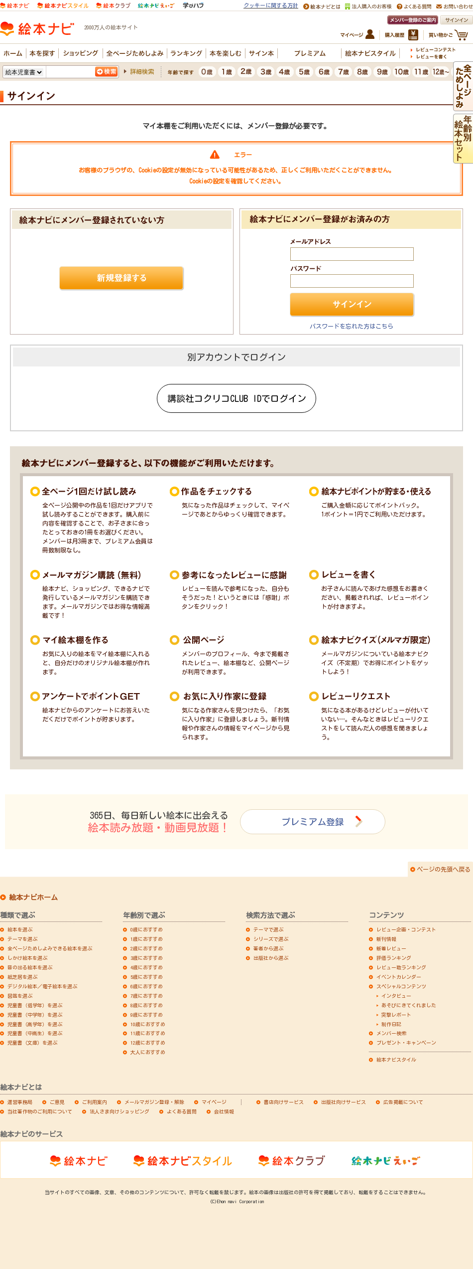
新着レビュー (391, 948)
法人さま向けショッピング (119, 1111)
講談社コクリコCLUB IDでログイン (236, 398)
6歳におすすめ (146, 986)
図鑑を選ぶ (19, 995)
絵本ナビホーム (33, 897)
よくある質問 (182, 1111)
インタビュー (396, 995)
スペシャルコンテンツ (401, 986)
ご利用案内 (94, 1101)
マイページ (214, 1101)
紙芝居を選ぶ (22, 976)
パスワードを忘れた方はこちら (351, 326)
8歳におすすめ (146, 1005)
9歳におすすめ (146, 1014)
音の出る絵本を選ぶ (29, 967)
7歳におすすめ (146, 995)
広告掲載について (403, 1101)
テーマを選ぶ (22, 938)
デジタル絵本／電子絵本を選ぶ (42, 986)
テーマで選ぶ (268, 929)
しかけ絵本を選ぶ (27, 957)
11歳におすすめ (147, 1033)
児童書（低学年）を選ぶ (34, 1005)
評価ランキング (393, 957)
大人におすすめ (147, 1052)
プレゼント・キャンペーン (406, 1042)
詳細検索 (142, 71)
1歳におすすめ (146, 938)
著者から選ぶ (268, 948)
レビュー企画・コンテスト (406, 929)
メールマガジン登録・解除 (154, 1101)
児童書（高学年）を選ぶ (34, 1024)
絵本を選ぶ (19, 929)
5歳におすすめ (146, 976)
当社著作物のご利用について (39, 1111)
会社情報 (224, 1111)
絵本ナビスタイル (396, 1059)
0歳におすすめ (146, 929)
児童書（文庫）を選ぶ (32, 1042)
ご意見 (57, 1101)
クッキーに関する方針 (270, 5)
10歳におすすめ (147, 1024)
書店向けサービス (284, 1101)
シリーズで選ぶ (270, 938)
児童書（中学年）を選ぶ (34, 1014)
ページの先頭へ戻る (444, 869)
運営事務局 (19, 1101)
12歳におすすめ (147, 1042)
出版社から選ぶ (270, 957)
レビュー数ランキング (401, 967)
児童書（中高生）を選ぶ (34, 1033)
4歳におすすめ (146, 967)
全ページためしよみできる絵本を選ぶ (49, 948)
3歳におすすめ (146, 957)
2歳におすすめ (146, 948)
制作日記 (391, 1024)
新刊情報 (386, 938)
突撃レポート (396, 1014)
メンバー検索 (391, 1033)
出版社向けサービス (343, 1101)
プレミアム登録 (312, 821)
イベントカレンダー (398, 976)
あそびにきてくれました (408, 1005)
